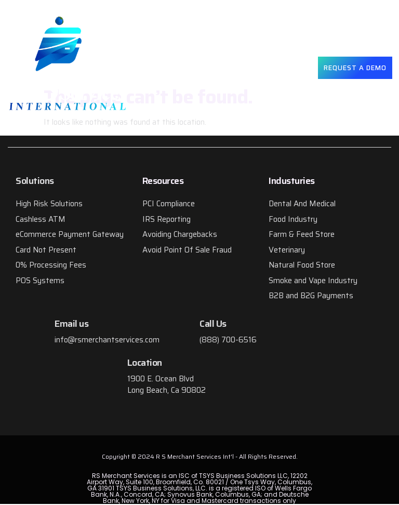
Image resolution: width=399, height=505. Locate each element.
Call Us (213, 323)
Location (144, 362)
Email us (71, 323)
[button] (296, 67)
